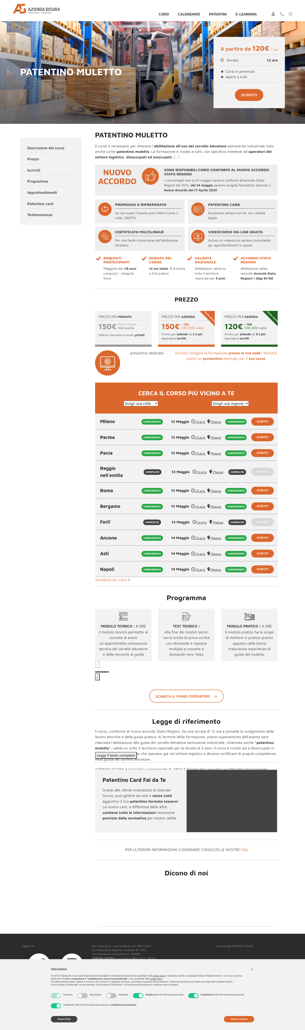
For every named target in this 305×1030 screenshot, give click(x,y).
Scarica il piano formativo (186, 696)
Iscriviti (249, 95)
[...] (176, 157)
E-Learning (246, 14)
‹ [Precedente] (97, 664)
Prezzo (33, 159)
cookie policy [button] (156, 979)
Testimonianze (40, 214)
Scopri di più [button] (64, 1019)
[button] (252, 969)
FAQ (244, 849)
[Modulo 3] (103, 671)
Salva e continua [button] (239, 1019)
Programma (37, 181)
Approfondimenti (42, 192)
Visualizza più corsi (112, 579)
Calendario (189, 14)
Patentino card (40, 203)
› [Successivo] (97, 677)
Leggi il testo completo (116, 755)
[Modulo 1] (96, 671)
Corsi (164, 14)
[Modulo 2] (100, 671)
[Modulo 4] (107, 671)
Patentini (218, 14)
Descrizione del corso (45, 148)
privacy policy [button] (159, 976)
